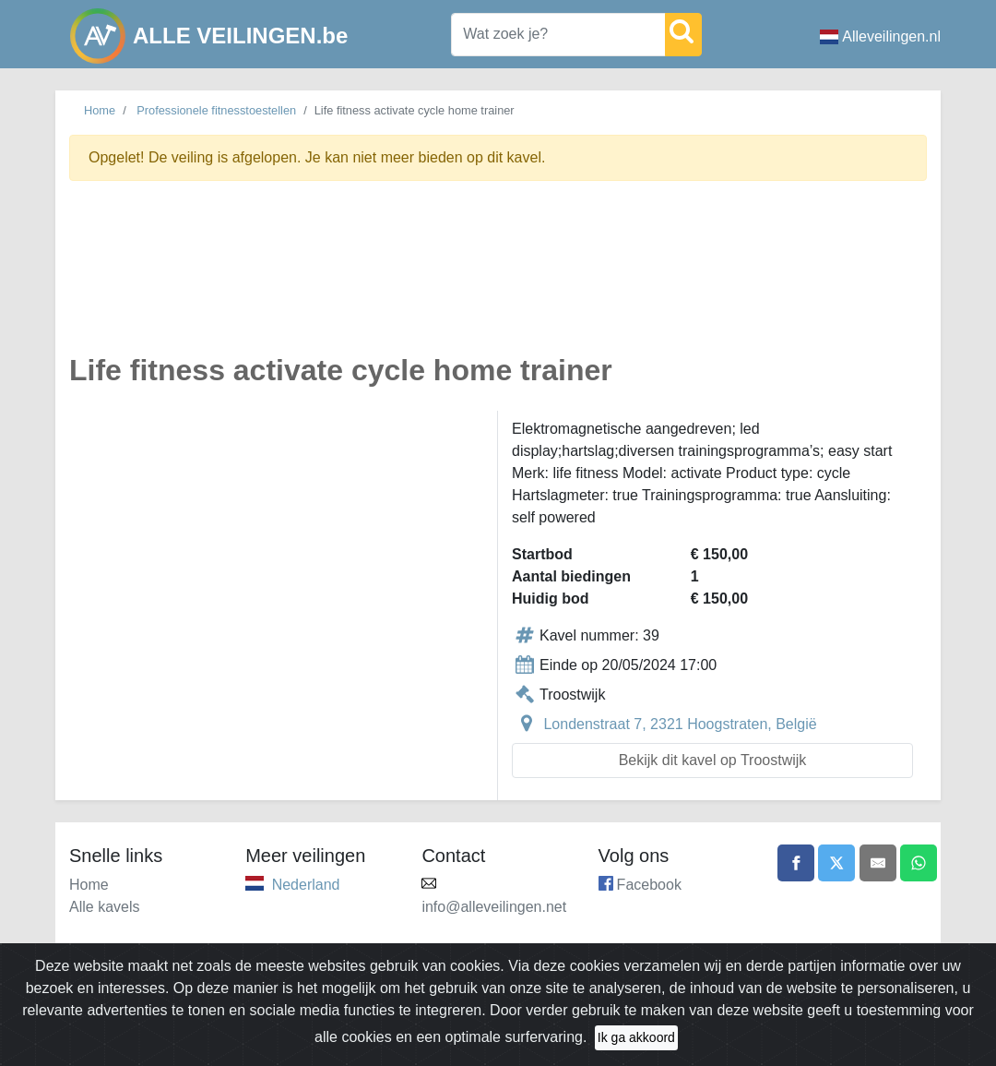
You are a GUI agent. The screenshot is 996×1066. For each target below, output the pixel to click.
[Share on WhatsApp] (918, 862)
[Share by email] (878, 862)
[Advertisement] (498, 278)
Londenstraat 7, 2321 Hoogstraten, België (679, 724)
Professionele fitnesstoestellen (216, 110)
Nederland (306, 884)
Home (99, 110)
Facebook (649, 884)
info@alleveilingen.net (493, 907)
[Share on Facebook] (795, 862)
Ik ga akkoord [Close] (636, 1037)
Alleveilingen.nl (880, 36)
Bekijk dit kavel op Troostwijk (713, 760)
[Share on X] (836, 862)
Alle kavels (104, 907)
